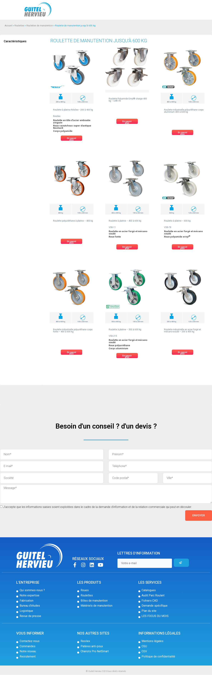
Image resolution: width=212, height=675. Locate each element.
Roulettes (19, 25)
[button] (71, 138)
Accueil (8, 25)
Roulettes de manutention (39, 25)
